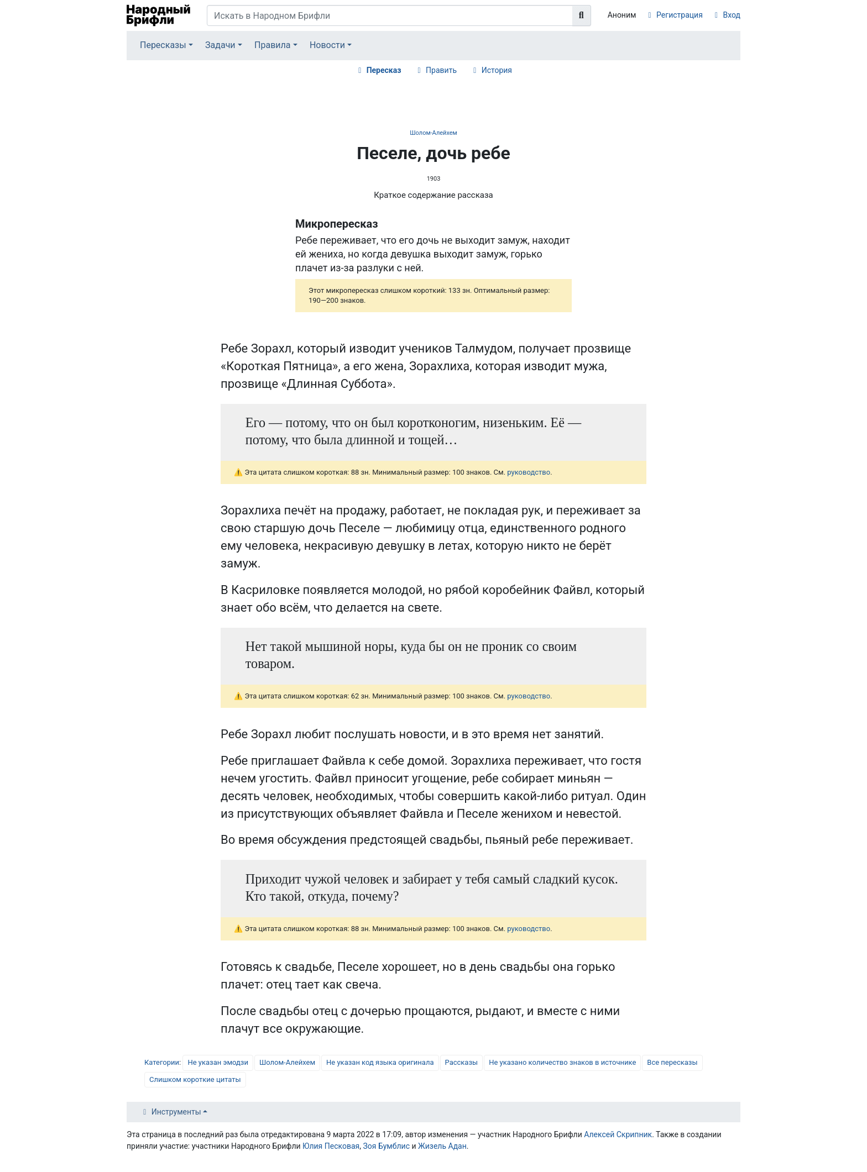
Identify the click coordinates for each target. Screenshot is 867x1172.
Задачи (220, 45)
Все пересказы (672, 1062)
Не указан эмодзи (217, 1062)
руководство (528, 472)
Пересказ (384, 70)
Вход (731, 14)
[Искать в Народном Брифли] (390, 15)
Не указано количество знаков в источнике (562, 1062)
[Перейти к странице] (581, 15)
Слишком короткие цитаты (195, 1079)
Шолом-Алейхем (433, 132)
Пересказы (163, 45)
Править (441, 70)
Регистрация (679, 14)
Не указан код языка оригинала (379, 1062)
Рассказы (461, 1062)
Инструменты (176, 1111)
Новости (327, 45)
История (497, 70)
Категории (161, 1062)
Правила (272, 45)
